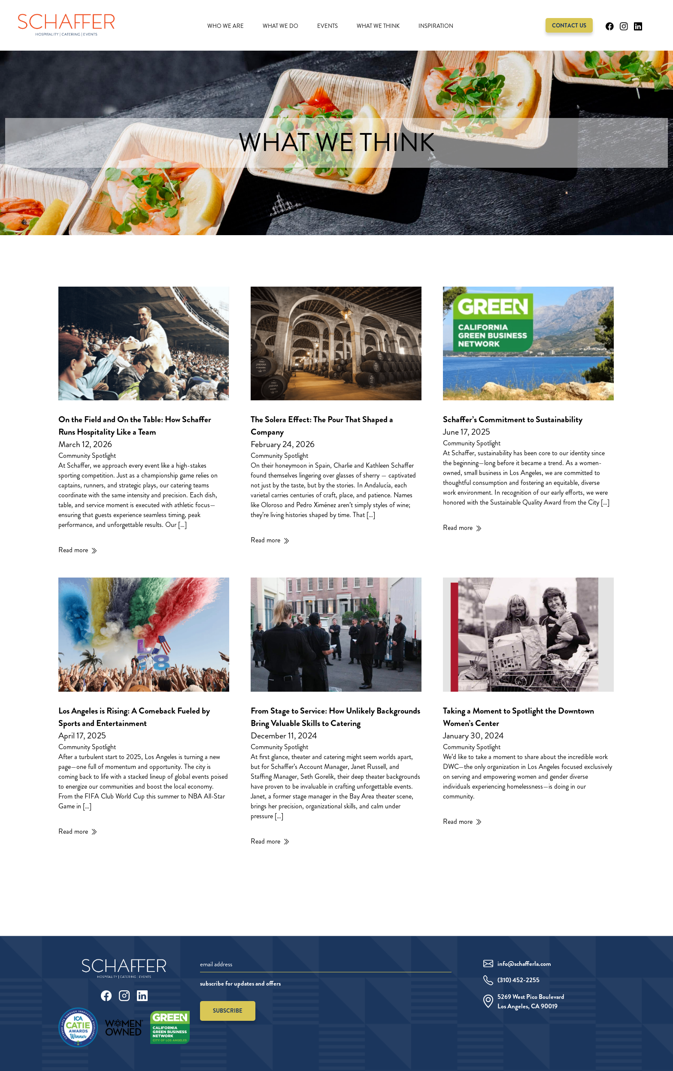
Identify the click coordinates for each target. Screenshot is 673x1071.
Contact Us (569, 25)
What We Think (378, 26)
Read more (73, 550)
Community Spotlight (87, 455)
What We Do (280, 26)
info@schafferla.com (524, 963)
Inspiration (435, 26)
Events (327, 26)
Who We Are (225, 26)
